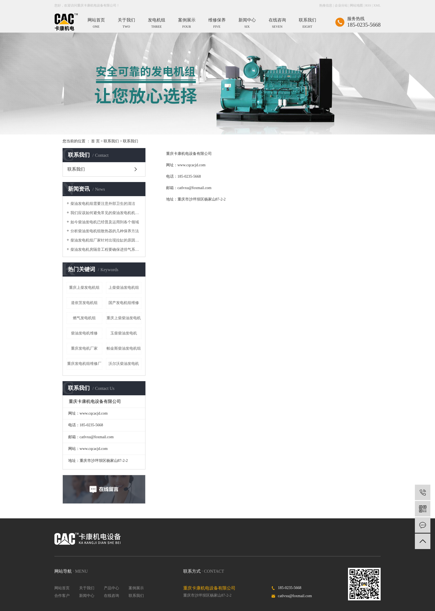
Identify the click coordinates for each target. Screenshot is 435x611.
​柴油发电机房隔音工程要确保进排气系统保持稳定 (105, 249)
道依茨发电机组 (84, 303)
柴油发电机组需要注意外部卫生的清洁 (102, 204)
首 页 (95, 141)
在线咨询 (111, 596)
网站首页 (62, 588)
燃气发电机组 (84, 318)
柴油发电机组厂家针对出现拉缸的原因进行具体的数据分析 (105, 240)
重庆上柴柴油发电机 (124, 318)
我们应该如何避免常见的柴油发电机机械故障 (105, 213)
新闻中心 (86, 596)
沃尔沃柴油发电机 (123, 364)
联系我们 (111, 141)
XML (377, 5)
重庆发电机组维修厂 (84, 364)
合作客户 (62, 596)
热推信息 (325, 5)
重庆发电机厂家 (84, 348)
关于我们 (86, 588)
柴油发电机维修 (84, 333)
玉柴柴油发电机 (123, 333)
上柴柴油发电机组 (123, 288)
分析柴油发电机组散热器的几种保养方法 (104, 231)
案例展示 (136, 588)
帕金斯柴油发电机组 (124, 348)
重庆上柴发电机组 (84, 288)
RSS (368, 5)
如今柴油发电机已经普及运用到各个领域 (104, 222)
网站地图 (356, 5)
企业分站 (341, 5)
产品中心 (111, 588)
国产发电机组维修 (123, 303)
